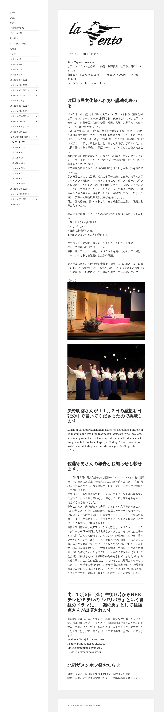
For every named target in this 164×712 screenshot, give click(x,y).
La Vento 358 (18, 147)
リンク (13, 53)
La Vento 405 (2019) (19, 111)
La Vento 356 (18, 157)
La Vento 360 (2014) (20, 136)
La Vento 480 (16, 64)
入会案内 (14, 38)
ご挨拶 (13, 17)
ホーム (13, 12)
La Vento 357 (18, 152)
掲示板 (13, 48)
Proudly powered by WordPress (83, 705)
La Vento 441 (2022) (19, 95)
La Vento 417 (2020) (19, 105)
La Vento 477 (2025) (19, 79)
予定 (12, 22)
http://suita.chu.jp (95, 83)
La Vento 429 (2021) (19, 100)
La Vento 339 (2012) (19, 194)
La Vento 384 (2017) (19, 121)
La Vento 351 (18, 178)
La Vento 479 (16, 69)
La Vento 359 (18, 142)
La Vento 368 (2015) (19, 131)
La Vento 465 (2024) (19, 85)
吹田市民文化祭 (17, 28)
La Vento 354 (18, 162)
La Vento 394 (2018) (19, 116)
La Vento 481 (16, 59)
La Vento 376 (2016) (19, 126)
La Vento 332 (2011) (19, 199)
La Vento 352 (18, 173)
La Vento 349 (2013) (19, 188)
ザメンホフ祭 (16, 33)
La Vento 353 (18, 168)
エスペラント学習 (18, 43)
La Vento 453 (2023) (19, 90)
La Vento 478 (16, 74)
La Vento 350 (18, 183)
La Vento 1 (15, 204)
